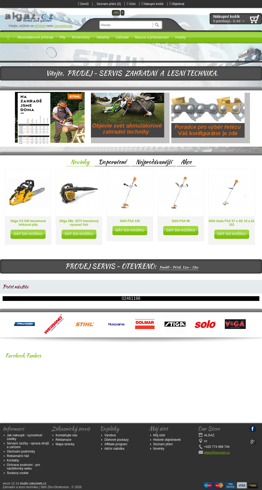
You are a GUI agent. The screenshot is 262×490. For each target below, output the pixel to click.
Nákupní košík (152, 4)
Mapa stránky (65, 444)
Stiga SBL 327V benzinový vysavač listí (79, 223)
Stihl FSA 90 (181, 221)
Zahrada (122, 37)
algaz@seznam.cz (217, 452)
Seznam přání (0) (107, 4)
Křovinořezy (81, 37)
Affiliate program (115, 444)
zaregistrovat (63, 26)
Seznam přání (163, 444)
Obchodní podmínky (21, 451)
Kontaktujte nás (66, 435)
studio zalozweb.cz (33, 483)
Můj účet (159, 435)
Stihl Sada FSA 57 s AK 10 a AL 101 (232, 223)
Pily (62, 37)
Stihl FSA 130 (130, 221)
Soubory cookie (18, 473)
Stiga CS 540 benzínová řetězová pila (28, 223)
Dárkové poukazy (116, 440)
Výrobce (110, 435)
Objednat (176, 4)
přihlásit (40, 26)
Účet (131, 4)
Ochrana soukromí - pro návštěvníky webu (23, 466)
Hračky (180, 37)
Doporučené (112, 162)
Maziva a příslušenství (152, 37)
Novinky (79, 162)
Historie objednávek (167, 440)
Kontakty (13, 460)
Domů (83, 4)
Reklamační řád (18, 456)
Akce (186, 162)
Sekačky (102, 37)
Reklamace (63, 440)
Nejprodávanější (154, 162)
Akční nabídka (114, 448)
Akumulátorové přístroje (35, 37)
